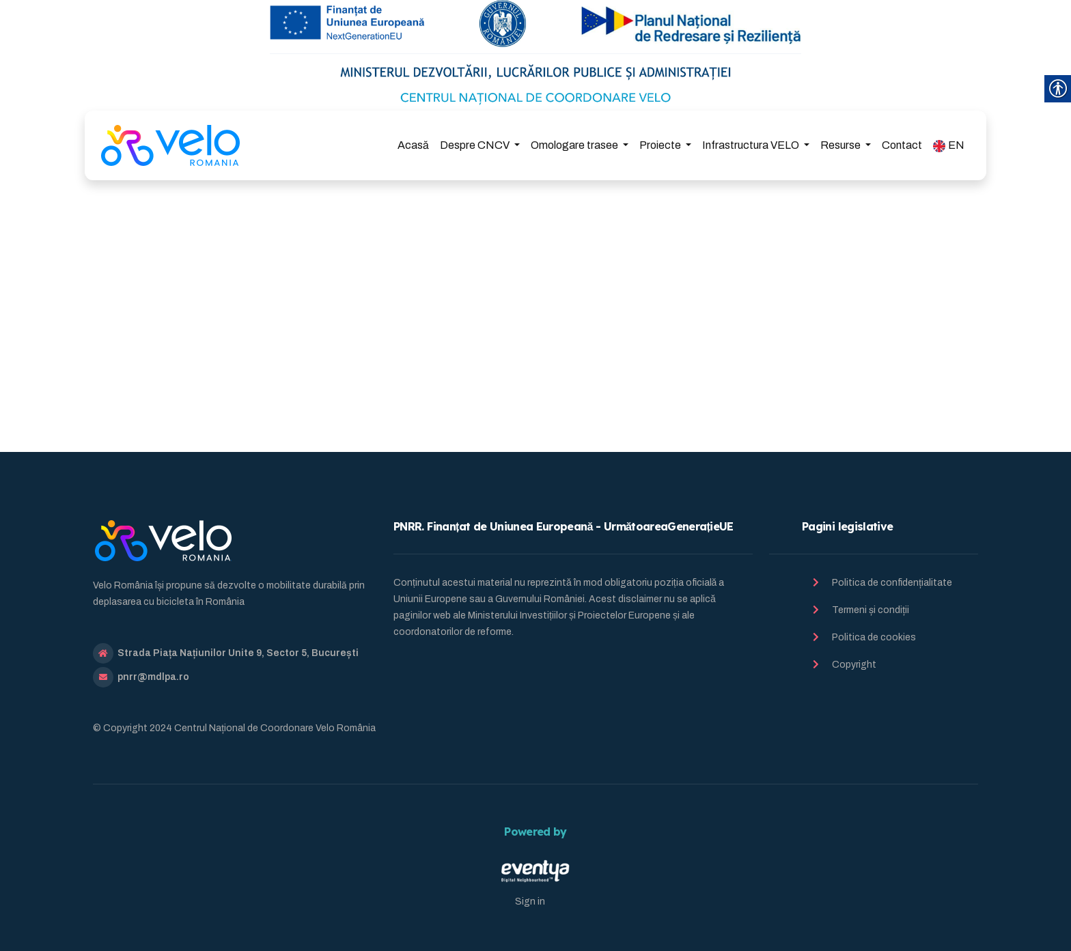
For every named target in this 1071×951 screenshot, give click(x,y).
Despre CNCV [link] (476, 145)
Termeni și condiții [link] (870, 610)
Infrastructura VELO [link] (751, 145)
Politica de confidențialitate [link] (892, 583)
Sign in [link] (530, 901)
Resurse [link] (841, 145)
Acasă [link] (413, 145)
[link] (170, 145)
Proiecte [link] (661, 145)
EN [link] (948, 145)
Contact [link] (902, 145)
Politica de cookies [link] (874, 637)
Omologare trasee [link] (575, 145)
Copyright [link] (854, 664)
